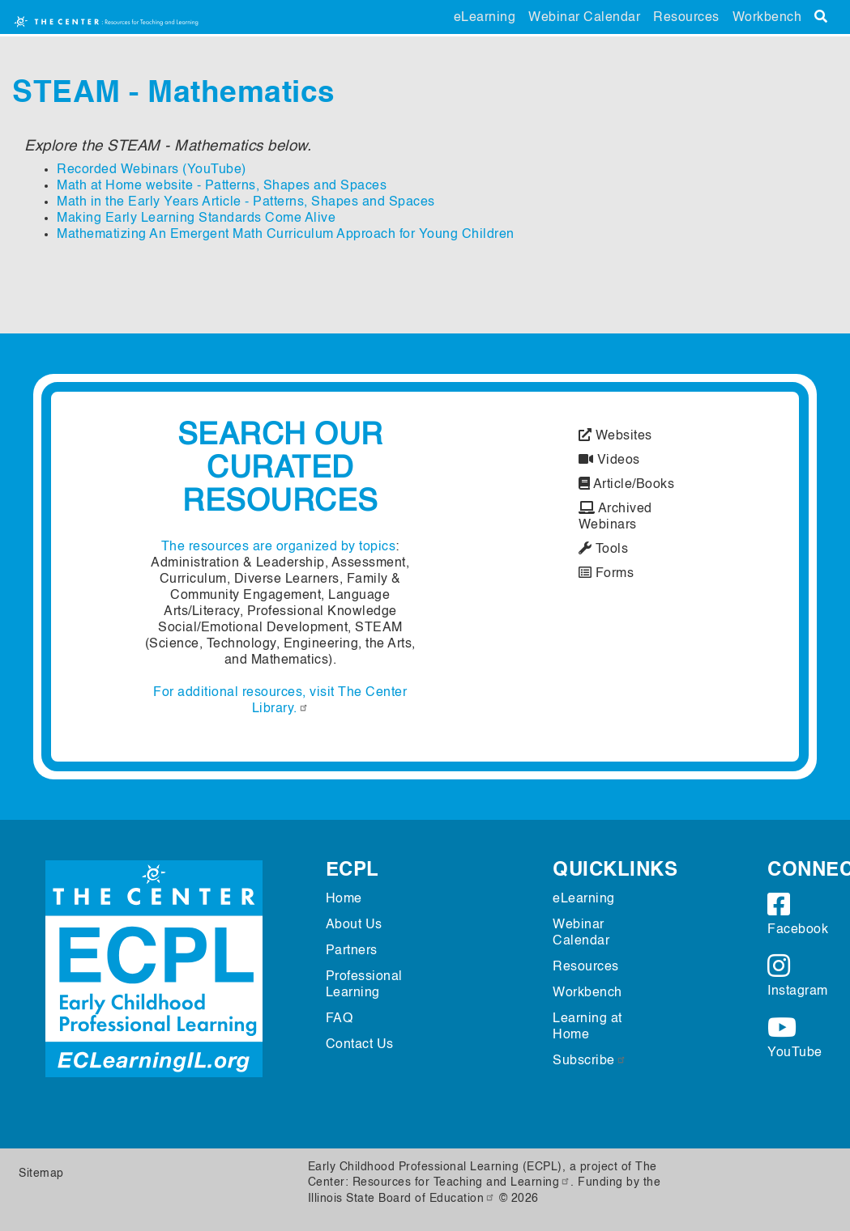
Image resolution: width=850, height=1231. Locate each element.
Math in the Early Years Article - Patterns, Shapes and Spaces (246, 202)
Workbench (767, 17)
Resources (686, 17)
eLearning (485, 17)
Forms (606, 573)
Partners (352, 950)
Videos (609, 460)
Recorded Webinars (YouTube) (151, 169)
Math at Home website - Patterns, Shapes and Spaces (222, 186)
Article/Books (627, 484)
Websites (615, 436)
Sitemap (41, 1173)
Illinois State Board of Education (402, 1198)
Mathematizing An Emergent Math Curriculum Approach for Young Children (286, 234)
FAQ (339, 1018)
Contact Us (360, 1044)
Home (344, 899)
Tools (604, 549)
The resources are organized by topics (278, 547)
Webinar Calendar (584, 17)
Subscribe (589, 1061)
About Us (354, 925)
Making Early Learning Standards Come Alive (196, 218)
